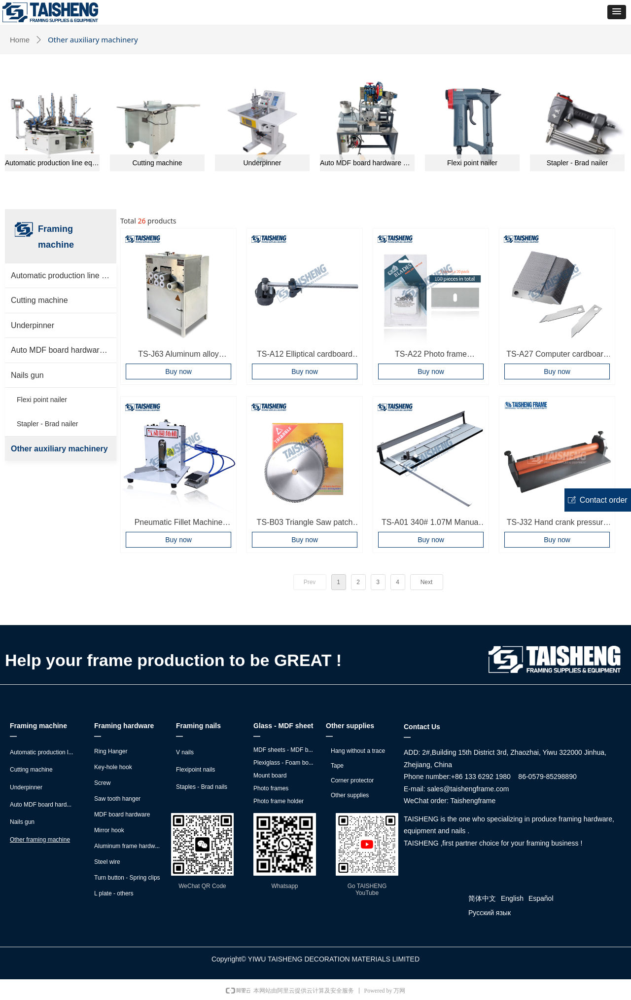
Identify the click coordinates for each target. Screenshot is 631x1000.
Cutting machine (157, 163)
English (512, 898)
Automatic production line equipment (52, 163)
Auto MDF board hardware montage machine (367, 163)
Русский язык (489, 913)
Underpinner (262, 163)
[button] (616, 12)
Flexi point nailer (472, 163)
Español (541, 898)
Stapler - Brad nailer (577, 163)
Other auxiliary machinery (59, 448)
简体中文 (482, 898)
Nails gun (27, 375)
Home (20, 40)
